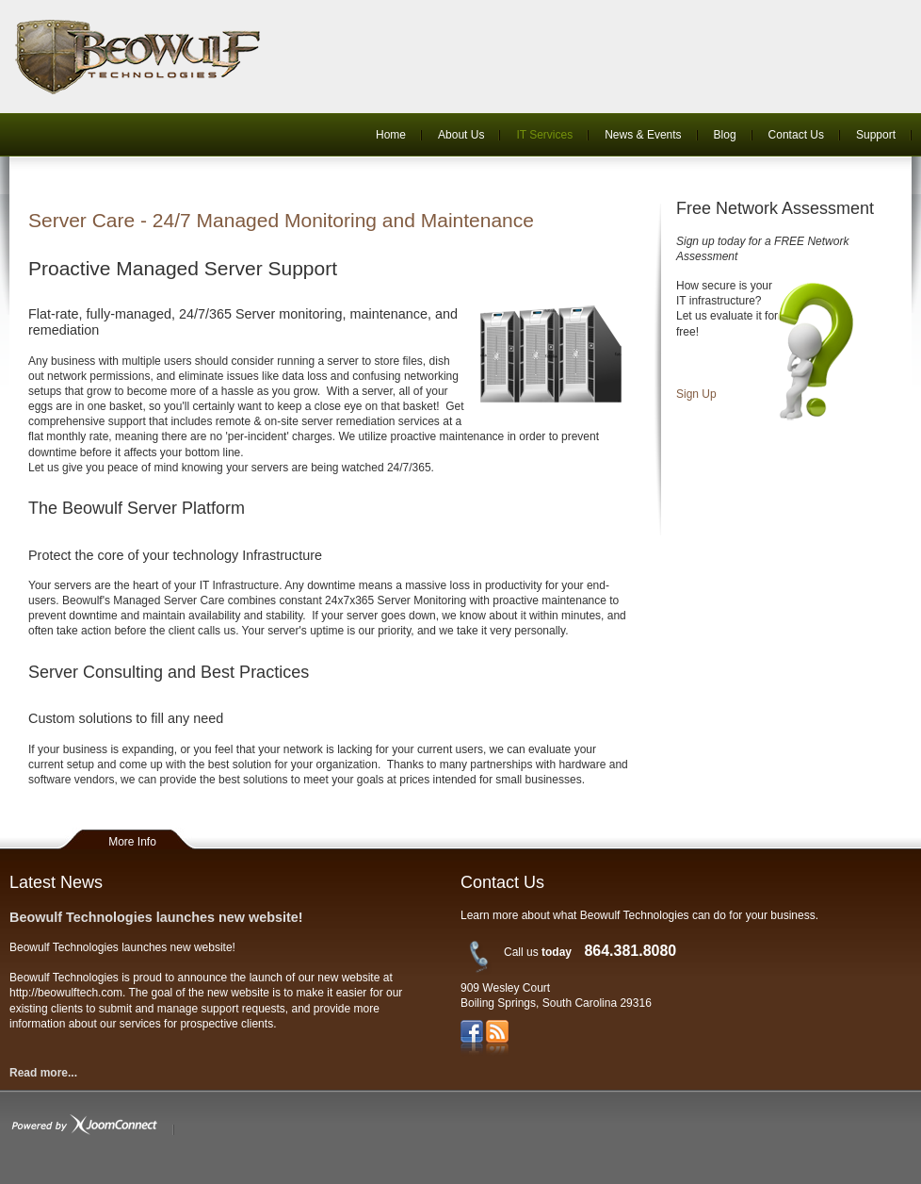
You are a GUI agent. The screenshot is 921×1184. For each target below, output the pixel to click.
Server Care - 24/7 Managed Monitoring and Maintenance (281, 220)
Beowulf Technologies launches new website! (156, 917)
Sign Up (696, 394)
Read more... (43, 1072)
